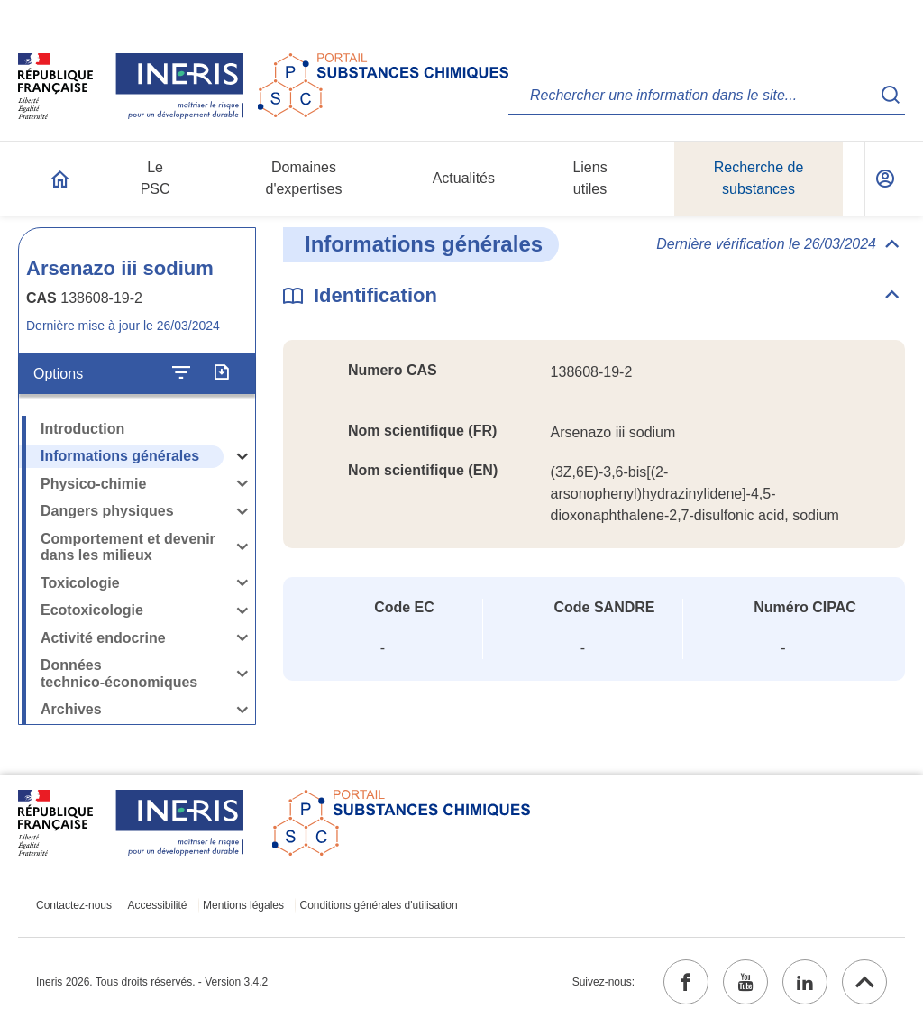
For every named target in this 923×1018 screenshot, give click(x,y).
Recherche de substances (759, 178)
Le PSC (155, 178)
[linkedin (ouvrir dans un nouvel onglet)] (804, 981)
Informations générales (120, 455)
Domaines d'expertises (304, 178)
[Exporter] (221, 373)
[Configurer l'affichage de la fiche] (181, 373)
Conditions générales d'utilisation (379, 905)
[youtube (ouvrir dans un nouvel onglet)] (745, 981)
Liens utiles (589, 178)
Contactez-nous (74, 905)
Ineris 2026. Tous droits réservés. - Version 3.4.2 (152, 982)
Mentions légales (243, 905)
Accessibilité (157, 905)
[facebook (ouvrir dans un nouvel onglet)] (685, 981)
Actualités (464, 178)
